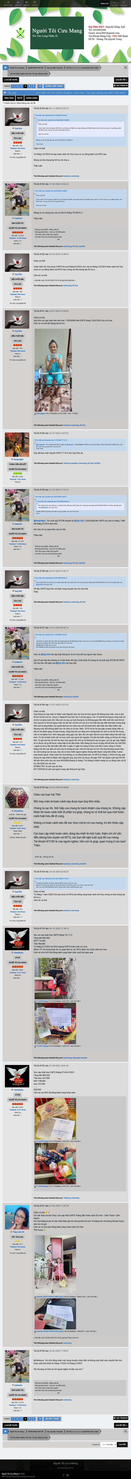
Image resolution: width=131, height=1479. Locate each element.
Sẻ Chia (75, 245)
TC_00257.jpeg (41, 1140)
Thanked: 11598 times (17, 237)
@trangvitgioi (40, 444)
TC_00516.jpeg (41, 1045)
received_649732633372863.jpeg (49, 1296)
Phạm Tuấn (94, 67)
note (19, 97)
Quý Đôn (18, 127)
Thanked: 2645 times (17, 827)
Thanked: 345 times (17, 1246)
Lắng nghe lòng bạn (79, 1057)
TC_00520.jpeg (41, 1000)
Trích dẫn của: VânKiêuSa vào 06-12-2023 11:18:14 (51, 878)
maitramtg (75, 175)
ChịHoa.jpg (39, 412)
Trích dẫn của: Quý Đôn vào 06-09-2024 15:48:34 (53, 119)
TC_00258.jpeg (41, 1185)
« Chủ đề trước (10, 79)
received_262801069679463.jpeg (49, 1330)
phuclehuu (18, 810)
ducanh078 (85, 67)
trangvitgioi (18, 458)
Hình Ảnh (9, 97)
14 (40, 85)
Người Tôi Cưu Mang (10, 1473)
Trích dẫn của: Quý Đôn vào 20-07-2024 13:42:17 (51, 496)
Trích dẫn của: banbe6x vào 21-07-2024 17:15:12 (51, 439)
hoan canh (31, 97)
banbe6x (66, 175)
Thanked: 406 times (17, 147)
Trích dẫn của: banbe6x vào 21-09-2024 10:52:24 (51, 114)
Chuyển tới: (96, 1444)
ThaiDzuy (66, 462)
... (37, 85)
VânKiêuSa (18, 952)
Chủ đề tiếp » (121, 79)
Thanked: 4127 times (17, 972)
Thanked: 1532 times (17, 478)
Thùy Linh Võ (18, 1231)
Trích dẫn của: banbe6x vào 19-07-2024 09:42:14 (53, 500)
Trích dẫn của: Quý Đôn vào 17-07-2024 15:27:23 (51, 634)
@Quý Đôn (70, 444)
